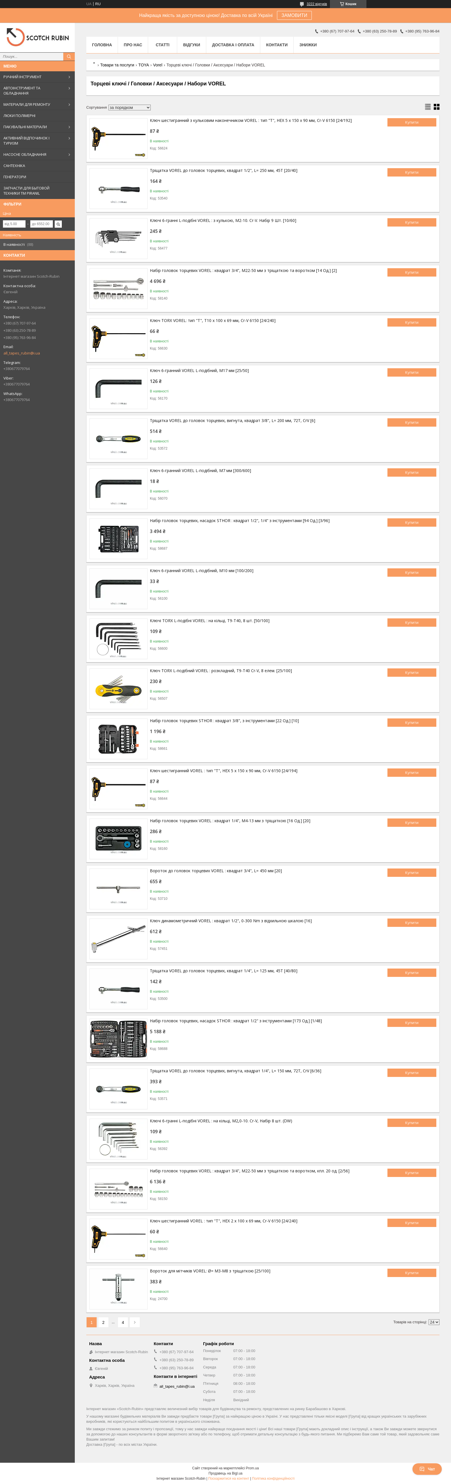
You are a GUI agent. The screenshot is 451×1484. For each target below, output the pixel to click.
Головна (102, 45)
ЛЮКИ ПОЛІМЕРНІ (19, 115)
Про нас (133, 45)
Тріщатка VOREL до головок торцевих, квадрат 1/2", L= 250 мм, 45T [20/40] (223, 170)
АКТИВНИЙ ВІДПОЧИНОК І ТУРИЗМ (26, 140)
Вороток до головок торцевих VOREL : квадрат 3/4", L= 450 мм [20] (216, 870)
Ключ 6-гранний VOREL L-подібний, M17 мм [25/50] (199, 370)
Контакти (277, 45)
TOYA (143, 65)
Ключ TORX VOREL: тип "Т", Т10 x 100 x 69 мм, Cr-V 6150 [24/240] (213, 320)
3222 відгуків (317, 4)
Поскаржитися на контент (228, 1479)
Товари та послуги (117, 65)
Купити (411, 122)
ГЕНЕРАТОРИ (14, 176)
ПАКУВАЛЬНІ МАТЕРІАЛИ (25, 126)
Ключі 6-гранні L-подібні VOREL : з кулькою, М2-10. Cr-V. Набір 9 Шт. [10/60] (223, 220)
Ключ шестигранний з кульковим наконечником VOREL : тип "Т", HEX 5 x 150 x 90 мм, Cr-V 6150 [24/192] (251, 120)
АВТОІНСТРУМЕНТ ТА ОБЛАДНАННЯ (21, 90)
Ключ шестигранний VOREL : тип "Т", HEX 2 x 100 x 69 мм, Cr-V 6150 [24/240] (223, 1221)
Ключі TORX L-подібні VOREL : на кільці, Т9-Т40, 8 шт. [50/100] (210, 620)
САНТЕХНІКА (14, 165)
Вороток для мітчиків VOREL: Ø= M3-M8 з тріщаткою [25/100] (210, 1271)
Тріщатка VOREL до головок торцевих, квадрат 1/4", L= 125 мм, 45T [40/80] (223, 970)
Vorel (157, 65)
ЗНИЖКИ (308, 45)
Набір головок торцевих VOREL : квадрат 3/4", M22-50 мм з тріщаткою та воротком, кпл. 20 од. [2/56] (249, 1171)
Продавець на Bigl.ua (225, 1473)
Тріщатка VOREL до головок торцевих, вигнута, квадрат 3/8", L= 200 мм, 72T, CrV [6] (232, 420)
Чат (427, 1469)
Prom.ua (252, 1468)
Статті (162, 45)
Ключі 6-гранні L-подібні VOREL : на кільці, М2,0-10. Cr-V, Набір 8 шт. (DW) (221, 1120)
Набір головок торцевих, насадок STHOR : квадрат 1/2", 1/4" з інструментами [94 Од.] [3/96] (240, 520)
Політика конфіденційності (273, 1479)
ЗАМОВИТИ (294, 15)
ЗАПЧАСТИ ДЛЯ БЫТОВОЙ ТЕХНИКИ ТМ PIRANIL (26, 190)
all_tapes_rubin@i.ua (21, 353)
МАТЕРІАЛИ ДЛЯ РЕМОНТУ (26, 104)
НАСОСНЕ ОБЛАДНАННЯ (24, 154)
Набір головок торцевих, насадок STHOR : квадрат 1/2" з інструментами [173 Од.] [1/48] (236, 1020)
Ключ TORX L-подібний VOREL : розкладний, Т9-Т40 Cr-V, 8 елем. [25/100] (221, 670)
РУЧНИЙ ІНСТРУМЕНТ (22, 76)
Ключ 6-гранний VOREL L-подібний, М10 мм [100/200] (201, 570)
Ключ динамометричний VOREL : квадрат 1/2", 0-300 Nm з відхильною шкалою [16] (231, 920)
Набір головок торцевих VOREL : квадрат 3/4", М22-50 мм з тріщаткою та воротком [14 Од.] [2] (243, 270)
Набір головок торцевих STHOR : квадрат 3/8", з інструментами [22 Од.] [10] (224, 720)
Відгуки (191, 45)
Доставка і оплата (233, 45)
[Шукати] (69, 56)
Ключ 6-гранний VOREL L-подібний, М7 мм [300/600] (200, 470)
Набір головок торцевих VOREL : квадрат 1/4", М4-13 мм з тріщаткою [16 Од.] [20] (230, 820)
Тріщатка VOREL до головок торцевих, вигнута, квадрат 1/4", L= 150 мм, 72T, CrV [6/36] (235, 1070)
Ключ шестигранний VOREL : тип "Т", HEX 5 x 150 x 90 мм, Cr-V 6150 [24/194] (223, 770)
